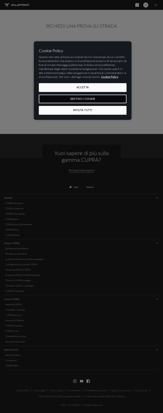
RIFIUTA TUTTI (82, 110)
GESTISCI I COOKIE (82, 98)
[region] (83, 80)
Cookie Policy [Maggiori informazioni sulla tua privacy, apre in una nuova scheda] (109, 77)
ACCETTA (82, 87)
